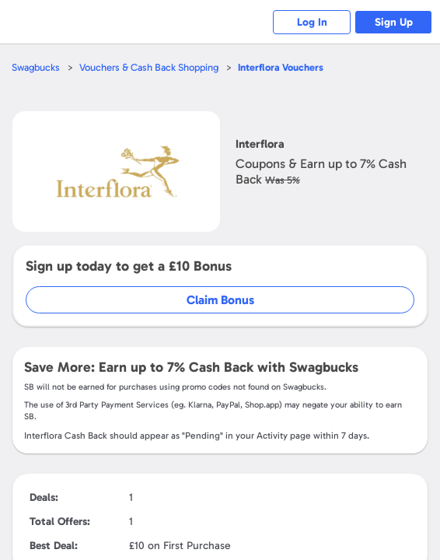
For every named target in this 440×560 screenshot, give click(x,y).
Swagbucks (36, 67)
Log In (312, 22)
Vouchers (280, 67)
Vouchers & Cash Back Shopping (148, 67)
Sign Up (394, 22)
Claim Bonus (220, 299)
